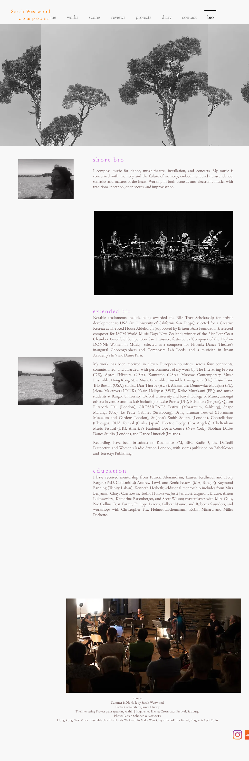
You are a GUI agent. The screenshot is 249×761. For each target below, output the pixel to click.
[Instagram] (237, 735)
